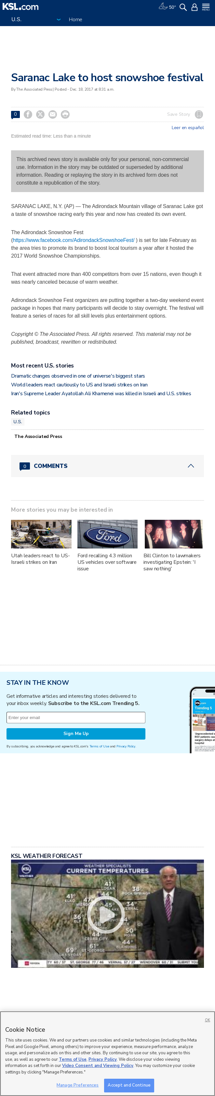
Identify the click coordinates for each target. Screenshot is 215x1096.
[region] (107, 1053)
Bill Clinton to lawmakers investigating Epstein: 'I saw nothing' (172, 562)
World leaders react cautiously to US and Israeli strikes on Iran (79, 384)
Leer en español (188, 128)
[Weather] (167, 6)
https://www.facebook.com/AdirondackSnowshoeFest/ (73, 240)
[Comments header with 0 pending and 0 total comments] (107, 466)
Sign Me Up (76, 733)
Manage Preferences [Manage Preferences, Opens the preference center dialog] (78, 1085)
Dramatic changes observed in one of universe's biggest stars (78, 376)
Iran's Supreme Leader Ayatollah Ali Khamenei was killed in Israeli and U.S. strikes (101, 393)
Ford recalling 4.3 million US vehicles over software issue (107, 562)
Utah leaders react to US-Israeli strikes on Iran (40, 559)
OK (207, 1020)
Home (75, 19)
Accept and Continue (129, 1085)
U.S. (17, 421)
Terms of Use (99, 746)
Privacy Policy (125, 746)
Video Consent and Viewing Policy (97, 1066)
